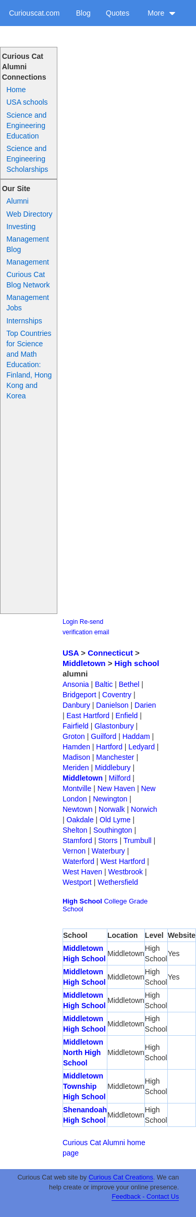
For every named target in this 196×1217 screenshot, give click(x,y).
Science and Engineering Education (26, 125)
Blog (83, 13)
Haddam (136, 736)
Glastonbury (113, 726)
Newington (110, 799)
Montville (77, 788)
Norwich (144, 809)
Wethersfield (117, 882)
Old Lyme (115, 819)
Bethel (129, 684)
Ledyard (141, 747)
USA (71, 652)
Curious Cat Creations (121, 1177)
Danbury (76, 705)
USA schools (26, 102)
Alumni (17, 201)
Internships (24, 321)
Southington (112, 830)
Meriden (76, 767)
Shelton (75, 830)
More (162, 13)
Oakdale (80, 819)
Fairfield (76, 726)
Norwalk (112, 809)
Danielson (112, 705)
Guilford (103, 736)
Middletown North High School (83, 1052)
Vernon (74, 851)
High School (82, 901)
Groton (74, 736)
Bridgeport (79, 695)
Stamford (77, 840)
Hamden (76, 747)
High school (137, 663)
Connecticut (110, 652)
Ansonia (76, 684)
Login (70, 621)
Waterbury (108, 851)
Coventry (116, 695)
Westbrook (125, 872)
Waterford (78, 861)
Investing (20, 226)
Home (16, 89)
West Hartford (122, 861)
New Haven (116, 788)
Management (27, 262)
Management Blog (27, 244)
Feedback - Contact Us (145, 1196)
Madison (76, 757)
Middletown (84, 663)
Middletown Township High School (84, 1086)
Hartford (109, 747)
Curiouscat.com (34, 13)
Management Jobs (27, 302)
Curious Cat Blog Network (28, 279)
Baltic (104, 684)
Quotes (117, 13)
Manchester (115, 757)
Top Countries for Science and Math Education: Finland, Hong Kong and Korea (29, 364)
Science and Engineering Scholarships (27, 158)
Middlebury (112, 767)
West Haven (82, 872)
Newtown (78, 809)
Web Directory (29, 214)
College (115, 901)
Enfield (126, 715)
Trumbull (138, 840)
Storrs (107, 840)
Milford (119, 778)
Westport (77, 882)
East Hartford (88, 715)
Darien (145, 705)
